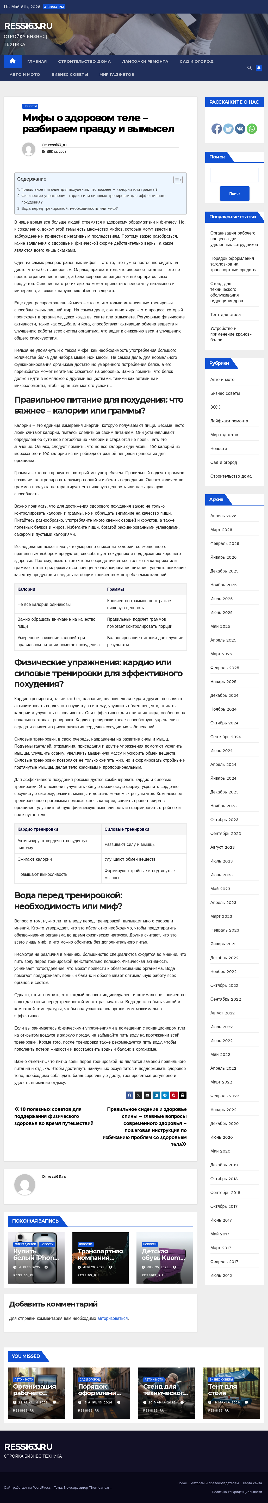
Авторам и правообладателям (215, 1483)
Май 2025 (220, 626)
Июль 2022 (221, 1026)
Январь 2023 (223, 943)
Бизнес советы (70, 74)
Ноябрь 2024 (223, 709)
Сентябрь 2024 (225, 736)
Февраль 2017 (224, 1261)
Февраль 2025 (224, 667)
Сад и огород (197, 61)
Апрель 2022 (223, 1068)
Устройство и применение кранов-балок (231, 334)
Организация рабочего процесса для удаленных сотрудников (234, 239)
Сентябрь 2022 (225, 999)
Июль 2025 (221, 598)
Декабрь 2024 (224, 695)
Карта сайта (252, 1483)
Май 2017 (219, 1233)
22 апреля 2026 (33, 1402)
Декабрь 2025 (224, 571)
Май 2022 (220, 1054)
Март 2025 (221, 653)
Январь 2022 (223, 1109)
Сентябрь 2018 (225, 1192)
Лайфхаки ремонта (145, 61)
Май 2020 (220, 1151)
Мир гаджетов (116, 74)
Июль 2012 (221, 1275)
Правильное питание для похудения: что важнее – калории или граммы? (89, 189)
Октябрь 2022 (224, 985)
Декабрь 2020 (224, 1123)
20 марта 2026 (162, 1402)
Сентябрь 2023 (225, 833)
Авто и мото (25, 74)
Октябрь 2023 (224, 819)
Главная (37, 61)
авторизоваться (112, 1318)
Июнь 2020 (221, 1137)
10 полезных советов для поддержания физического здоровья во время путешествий (54, 1116)
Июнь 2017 (221, 1220)
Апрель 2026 (223, 515)
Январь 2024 (223, 778)
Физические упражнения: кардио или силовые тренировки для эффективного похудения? (93, 198)
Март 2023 (221, 916)
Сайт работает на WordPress (28, 1487)
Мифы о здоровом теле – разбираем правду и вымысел (98, 123)
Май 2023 (220, 888)
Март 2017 (220, 1247)
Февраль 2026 (224, 543)
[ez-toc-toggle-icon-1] (175, 180)
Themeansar (99, 1487)
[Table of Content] (178, 180)
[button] (249, 67)
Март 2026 (221, 529)
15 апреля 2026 (98, 1402)
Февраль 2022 (224, 1095)
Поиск (217, 157)
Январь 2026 (223, 557)
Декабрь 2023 (224, 792)
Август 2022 (222, 1013)
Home (182, 1483)
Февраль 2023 (224, 930)
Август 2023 (222, 847)
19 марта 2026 (227, 1402)
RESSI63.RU (28, 25)
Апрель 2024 (223, 764)
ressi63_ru (57, 145)
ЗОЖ (215, 407)
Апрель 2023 (223, 902)
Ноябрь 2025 (223, 584)
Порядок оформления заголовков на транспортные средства (234, 264)
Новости (30, 106)
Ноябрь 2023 (223, 805)
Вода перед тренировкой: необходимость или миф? (69, 208)
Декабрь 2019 (224, 1164)
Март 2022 (221, 1082)
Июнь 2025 (221, 612)
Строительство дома (84, 61)
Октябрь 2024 (224, 722)
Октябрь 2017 (224, 1206)
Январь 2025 (223, 681)
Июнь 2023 (221, 874)
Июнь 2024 (221, 750)
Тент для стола (225, 314)
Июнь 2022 (221, 1040)
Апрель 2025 (223, 640)
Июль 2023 (221, 861)
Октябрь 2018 (224, 1178)
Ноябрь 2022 (223, 971)
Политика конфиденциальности (237, 1492)
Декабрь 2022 (224, 957)
